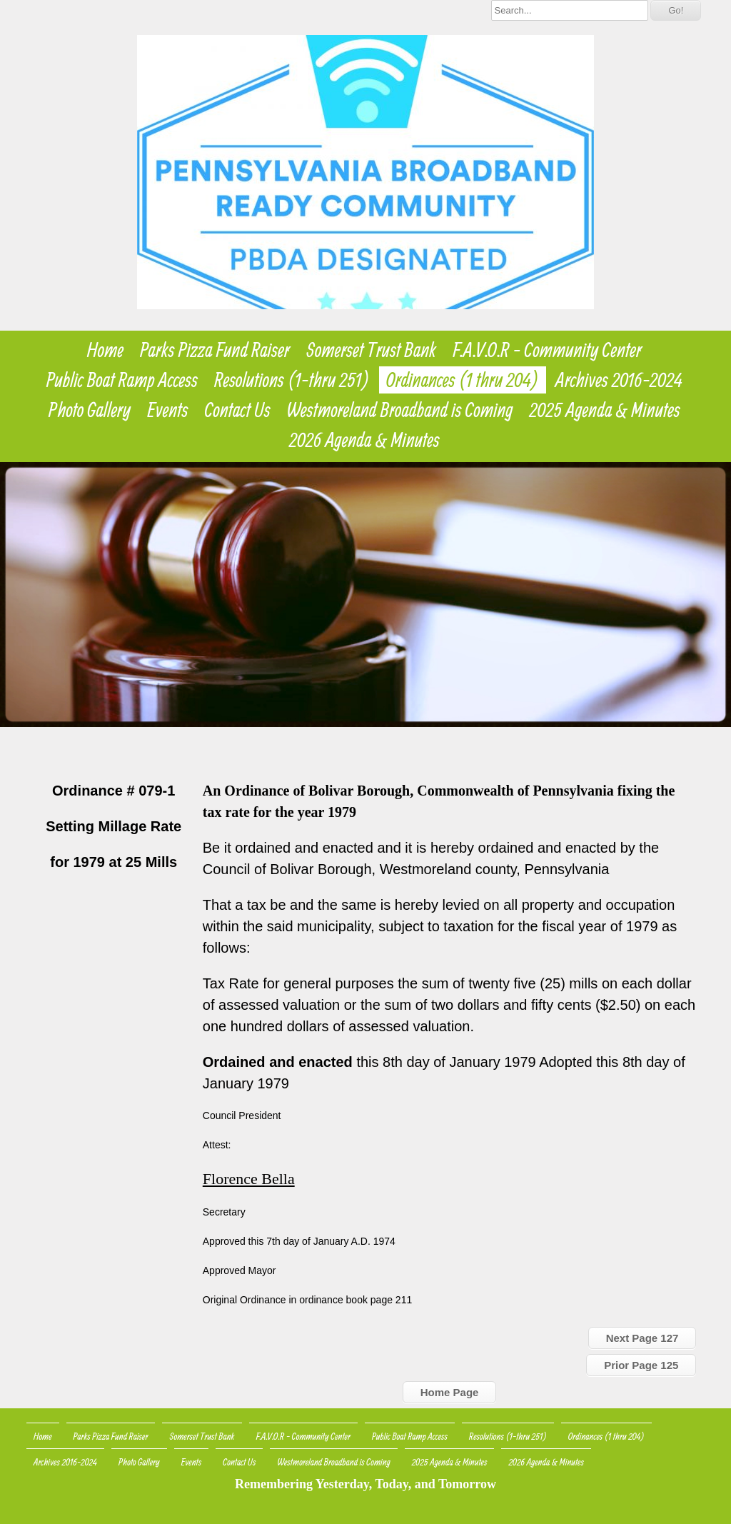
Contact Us (238, 409)
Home (105, 350)
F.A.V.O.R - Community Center (547, 350)
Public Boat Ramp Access (122, 380)
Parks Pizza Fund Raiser (215, 350)
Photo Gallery (90, 409)
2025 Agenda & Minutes (604, 409)
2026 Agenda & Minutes (364, 439)
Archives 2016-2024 (618, 380)
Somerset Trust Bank (371, 350)
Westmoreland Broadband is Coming (400, 409)
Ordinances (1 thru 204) (462, 380)
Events (167, 409)
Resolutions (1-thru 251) (292, 380)
